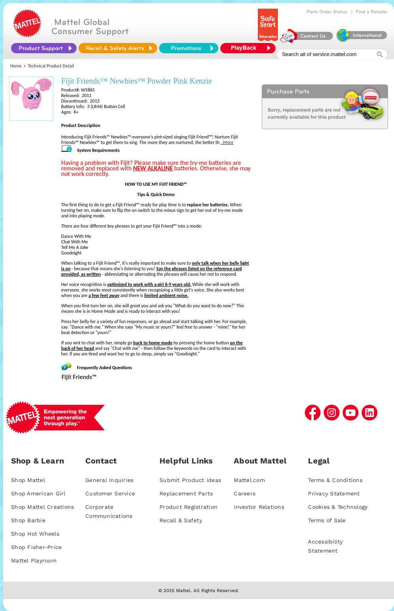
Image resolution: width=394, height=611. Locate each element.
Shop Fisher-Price (36, 547)
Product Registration (188, 507)
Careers (244, 493)
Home (16, 66)
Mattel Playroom (33, 560)
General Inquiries (109, 480)
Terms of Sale (326, 520)
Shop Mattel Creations (42, 507)
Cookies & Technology (338, 507)
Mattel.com (249, 480)
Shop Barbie (28, 520)
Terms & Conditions (335, 480)
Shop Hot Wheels (35, 534)
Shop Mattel (28, 480)
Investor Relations (259, 507)
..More (227, 142)
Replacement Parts (186, 493)
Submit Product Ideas (190, 480)
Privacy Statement (334, 493)
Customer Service (110, 493)
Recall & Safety (180, 520)
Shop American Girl (38, 493)
